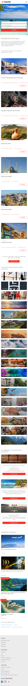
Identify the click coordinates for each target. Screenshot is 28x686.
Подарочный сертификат (6, 624)
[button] (14, 22)
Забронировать (14, 498)
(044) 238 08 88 (6, 678)
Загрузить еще (14, 261)
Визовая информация (5, 671)
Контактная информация (5, 659)
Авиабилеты (3, 646)
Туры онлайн (3, 644)
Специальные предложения (6, 657)
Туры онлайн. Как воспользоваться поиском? (9, 674)
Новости (2, 655)
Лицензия (3, 661)
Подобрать (14, 30)
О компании (3, 652)
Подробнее (23, 85)
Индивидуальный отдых (5, 640)
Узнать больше (14, 474)
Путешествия (3, 642)
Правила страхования (5, 673)
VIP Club (16, 624)
